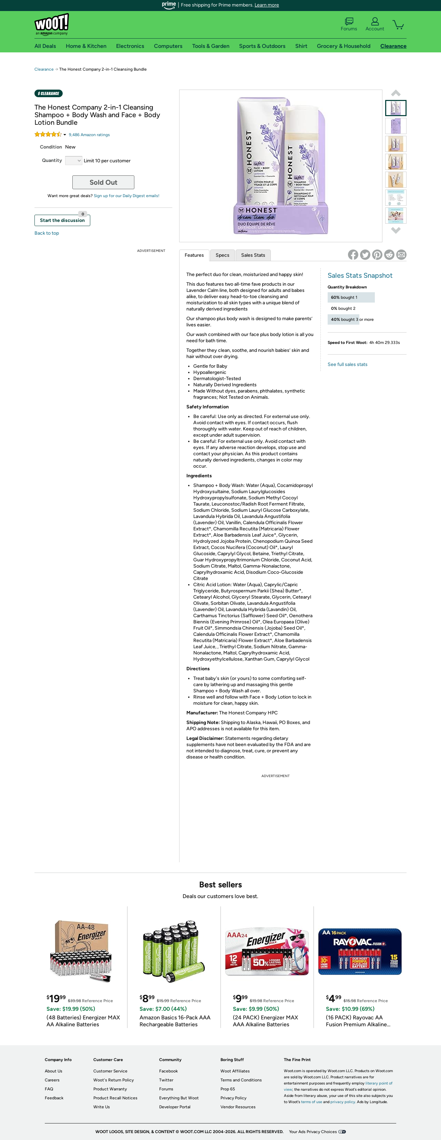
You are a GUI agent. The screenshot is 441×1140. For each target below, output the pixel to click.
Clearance (44, 69)
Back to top (46, 233)
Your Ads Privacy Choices (313, 1131)
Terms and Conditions (241, 1080)
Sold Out (103, 182)
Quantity (52, 160)
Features (194, 255)
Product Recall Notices (115, 1098)
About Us (53, 1071)
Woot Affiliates (235, 1071)
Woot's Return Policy (113, 1080)
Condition (51, 147)
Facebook (168, 1071)
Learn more (267, 5)
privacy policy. (343, 1102)
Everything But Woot (179, 1098)
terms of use (311, 1102)
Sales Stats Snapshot (360, 275)
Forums (349, 24)
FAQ (49, 1089)
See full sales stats (348, 364)
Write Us (101, 1107)
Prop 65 (227, 1089)
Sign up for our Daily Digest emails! (127, 195)
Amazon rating (89, 134)
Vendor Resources (238, 1107)
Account (375, 24)
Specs (222, 255)
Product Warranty (110, 1089)
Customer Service (110, 1071)
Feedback (54, 1098)
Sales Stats (253, 255)
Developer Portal (175, 1107)
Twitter (166, 1080)
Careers (52, 1080)
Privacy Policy (233, 1098)
